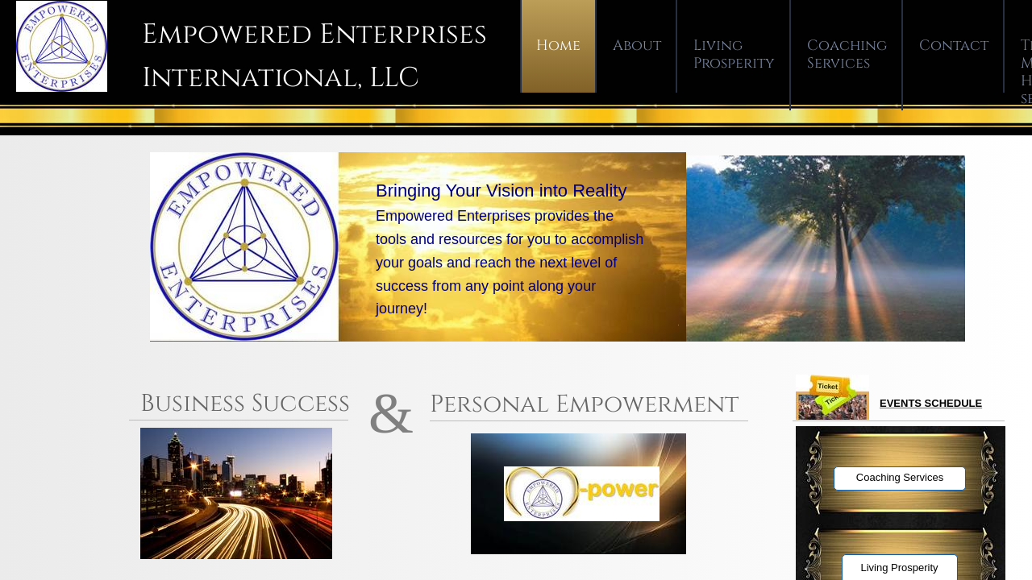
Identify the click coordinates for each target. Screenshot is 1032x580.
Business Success (248, 403)
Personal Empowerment (584, 404)
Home (558, 45)
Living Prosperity (734, 54)
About (637, 45)
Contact (953, 45)
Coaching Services (847, 54)
